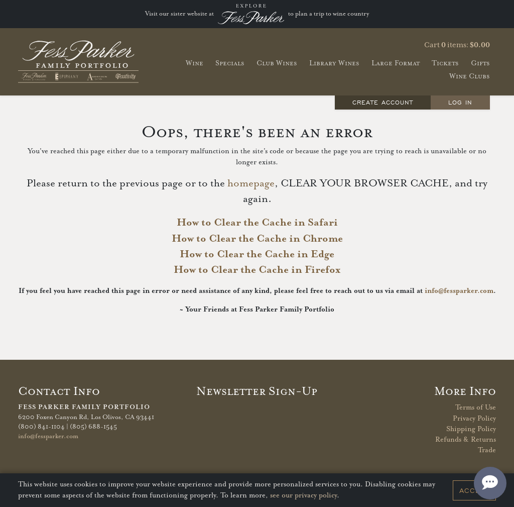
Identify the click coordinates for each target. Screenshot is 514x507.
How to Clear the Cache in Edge (257, 254)
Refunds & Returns (465, 440)
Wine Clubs (469, 76)
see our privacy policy (303, 495)
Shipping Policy (471, 429)
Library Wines (334, 63)
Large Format (395, 63)
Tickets (445, 63)
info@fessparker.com (459, 291)
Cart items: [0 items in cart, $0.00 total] (457, 45)
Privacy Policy (474, 419)
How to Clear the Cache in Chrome (257, 239)
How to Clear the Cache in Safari (257, 223)
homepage (251, 183)
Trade (487, 450)
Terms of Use (475, 407)
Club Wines (276, 63)
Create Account (383, 102)
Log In (460, 102)
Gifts (480, 63)
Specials (229, 63)
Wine (194, 63)
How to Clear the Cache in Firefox (257, 270)
